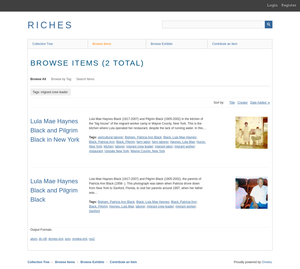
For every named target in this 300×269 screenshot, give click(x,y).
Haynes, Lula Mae (182, 142)
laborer (119, 146)
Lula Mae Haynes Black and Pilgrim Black (54, 190)
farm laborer (160, 142)
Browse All (38, 79)
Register (288, 5)
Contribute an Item (225, 44)
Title (232, 102)
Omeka (267, 262)
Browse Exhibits (161, 44)
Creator (243, 102)
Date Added (258, 102)
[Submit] (268, 24)
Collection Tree (42, 44)
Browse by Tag (61, 79)
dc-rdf (43, 239)
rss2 (92, 239)
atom (33, 239)
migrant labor (164, 146)
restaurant (96, 151)
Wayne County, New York (148, 151)
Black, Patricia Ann (102, 142)
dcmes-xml (55, 239)
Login (272, 5)
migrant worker (184, 146)
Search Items (85, 79)
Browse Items (102, 44)
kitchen (108, 146)
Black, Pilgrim (125, 142)
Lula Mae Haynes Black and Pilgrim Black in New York (54, 130)
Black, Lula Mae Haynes (179, 137)
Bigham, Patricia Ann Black (143, 137)
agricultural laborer (110, 137)
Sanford (94, 211)
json (67, 239)
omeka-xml (79, 239)
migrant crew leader (139, 146)
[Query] (217, 24)
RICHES (50, 25)
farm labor (143, 142)
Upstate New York (117, 151)
